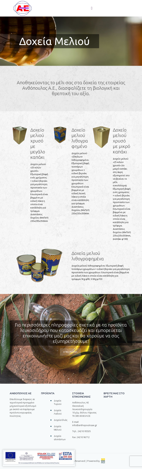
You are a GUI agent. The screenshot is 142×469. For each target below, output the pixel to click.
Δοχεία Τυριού (57, 402)
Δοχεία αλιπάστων (60, 437)
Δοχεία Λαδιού (58, 412)
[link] (103, 460)
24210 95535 (84, 431)
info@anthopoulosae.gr (84, 425)
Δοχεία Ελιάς (60, 420)
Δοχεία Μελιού (57, 428)
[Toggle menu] (92, 8)
